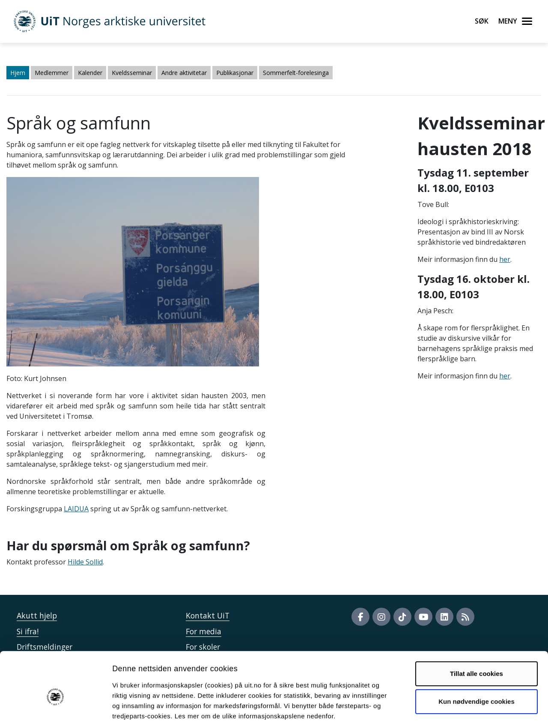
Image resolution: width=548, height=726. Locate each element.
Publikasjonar (234, 73)
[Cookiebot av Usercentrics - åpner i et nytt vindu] (55, 709)
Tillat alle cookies (476, 632)
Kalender (90, 73)
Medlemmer (51, 73)
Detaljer (456, 709)
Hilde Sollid (85, 562)
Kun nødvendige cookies (476, 659)
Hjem (17, 73)
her (504, 259)
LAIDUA (76, 508)
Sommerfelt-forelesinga (296, 73)
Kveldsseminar (132, 73)
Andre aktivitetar (184, 73)
